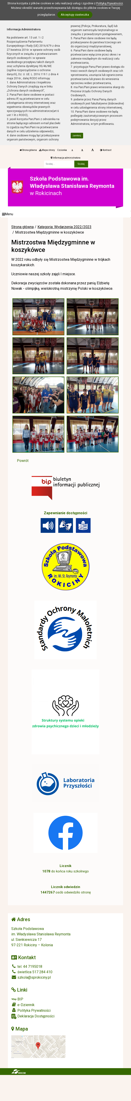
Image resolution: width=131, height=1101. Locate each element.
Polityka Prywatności (31, 1010)
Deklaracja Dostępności (32, 1016)
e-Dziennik (23, 1004)
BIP (17, 999)
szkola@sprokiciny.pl (31, 977)
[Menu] (65, 214)
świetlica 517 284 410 (31, 972)
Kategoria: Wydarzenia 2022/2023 (64, 227)
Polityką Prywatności (109, 3)
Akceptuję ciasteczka (75, 14)
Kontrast (105, 150)
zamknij (77, 135)
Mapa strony (47, 150)
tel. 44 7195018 (26, 966)
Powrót (22, 461)
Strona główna (28, 150)
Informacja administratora (65, 158)
